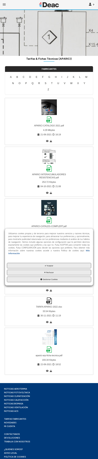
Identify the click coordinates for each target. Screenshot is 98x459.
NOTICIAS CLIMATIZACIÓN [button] (17, 396)
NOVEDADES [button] (10, 422)
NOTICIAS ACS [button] (11, 411)
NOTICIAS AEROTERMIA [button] (15, 389)
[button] (49, 4)
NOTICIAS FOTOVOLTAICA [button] (17, 392)
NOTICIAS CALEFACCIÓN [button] (16, 400)
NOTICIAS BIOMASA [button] (13, 403)
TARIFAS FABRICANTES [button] (15, 419)
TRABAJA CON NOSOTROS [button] (17, 441)
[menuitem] (11, 77)
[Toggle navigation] (92, 4)
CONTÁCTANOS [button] (12, 434)
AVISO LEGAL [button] (10, 453)
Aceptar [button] (49, 265)
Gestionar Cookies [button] (49, 279)
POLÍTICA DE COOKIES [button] (15, 457)
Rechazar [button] (49, 272)
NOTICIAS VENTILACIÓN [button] (16, 407)
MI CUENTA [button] (9, 426)
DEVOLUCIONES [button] (12, 438)
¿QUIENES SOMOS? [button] (13, 449)
